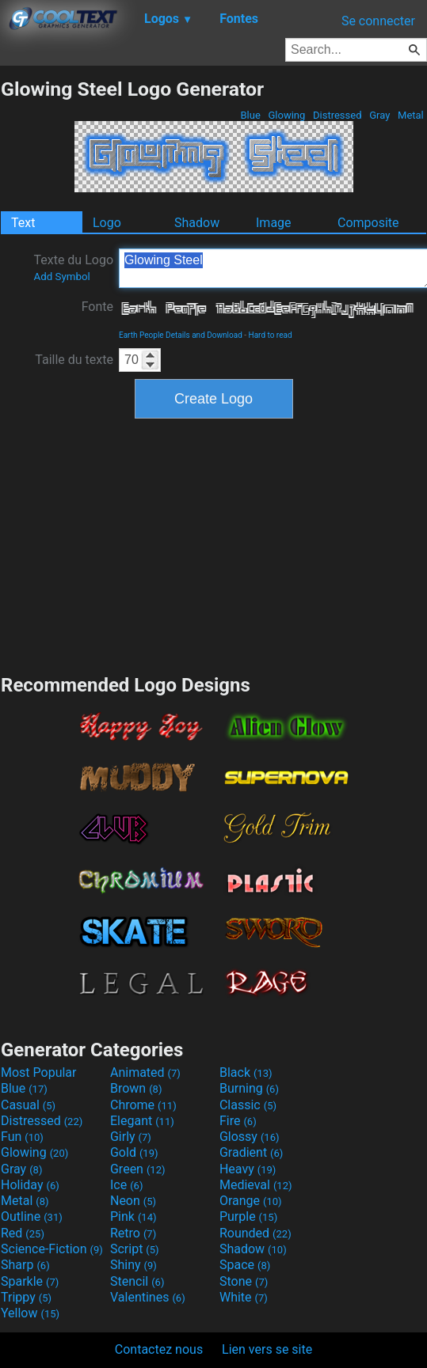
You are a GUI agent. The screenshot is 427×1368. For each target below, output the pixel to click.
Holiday (30, 1184)
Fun (22, 1136)
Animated (145, 1072)
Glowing (286, 115)
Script (134, 1248)
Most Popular (39, 1072)
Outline (32, 1216)
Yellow (30, 1313)
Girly (130, 1136)
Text (23, 222)
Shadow (196, 222)
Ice (126, 1184)
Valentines (147, 1297)
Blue (250, 115)
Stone (243, 1281)
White (243, 1297)
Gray (380, 115)
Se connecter (378, 20)
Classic (247, 1104)
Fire (238, 1120)
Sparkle (30, 1281)
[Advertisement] (214, 544)
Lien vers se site (267, 1349)
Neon (133, 1200)
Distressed (337, 115)
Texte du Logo (73, 267)
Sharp (25, 1264)
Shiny (133, 1264)
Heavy (247, 1169)
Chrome (143, 1104)
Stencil (137, 1281)
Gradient (251, 1152)
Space (244, 1264)
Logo (107, 222)
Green (138, 1169)
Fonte (97, 306)
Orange (250, 1200)
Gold (134, 1152)
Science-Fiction (52, 1248)
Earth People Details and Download (180, 335)
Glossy (249, 1136)
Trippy (26, 1297)
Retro (133, 1233)
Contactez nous (159, 1349)
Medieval (255, 1184)
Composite (368, 222)
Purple (248, 1216)
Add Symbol (61, 276)
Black (246, 1072)
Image (274, 222)
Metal (410, 115)
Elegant (142, 1120)
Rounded (255, 1233)
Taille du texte (74, 359)
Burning (249, 1088)
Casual (28, 1104)
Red (22, 1233)
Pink (133, 1216)
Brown (136, 1088)
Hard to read (270, 335)
